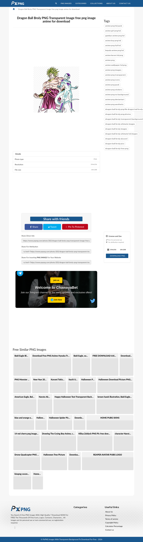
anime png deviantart (114, 99)
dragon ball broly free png (116, 149)
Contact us (109, 530)
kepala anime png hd (114, 50)
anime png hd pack (113, 26)
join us (54, 279)
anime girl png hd (113, 31)
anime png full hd (113, 45)
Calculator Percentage (114, 526)
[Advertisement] (56, 193)
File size (56, 170)
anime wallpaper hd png (115, 65)
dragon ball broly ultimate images (120, 124)
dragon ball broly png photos (118, 114)
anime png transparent (115, 75)
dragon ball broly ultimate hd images (121, 134)
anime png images (113, 70)
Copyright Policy (111, 522)
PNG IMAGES (66, 3)
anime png (110, 60)
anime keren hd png (114, 55)
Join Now (56, 300)
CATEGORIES (80, 3)
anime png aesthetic (114, 104)
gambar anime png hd (114, 36)
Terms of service (111, 519)
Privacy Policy (110, 515)
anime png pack (112, 85)
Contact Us (124, 3)
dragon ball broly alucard (116, 139)
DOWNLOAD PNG (117, 256)
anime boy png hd (113, 41)
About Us (110, 3)
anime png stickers (113, 90)
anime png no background (117, 95)
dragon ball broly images (116, 129)
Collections (96, 3)
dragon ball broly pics (114, 144)
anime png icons (112, 80)
